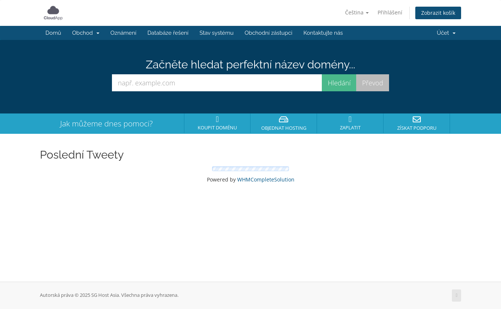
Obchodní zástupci (268, 33)
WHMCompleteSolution (265, 179)
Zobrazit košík (438, 12)
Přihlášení (390, 12)
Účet (446, 33)
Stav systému (217, 33)
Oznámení (123, 33)
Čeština (357, 12)
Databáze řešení (167, 33)
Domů (53, 33)
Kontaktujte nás (323, 33)
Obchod (85, 33)
